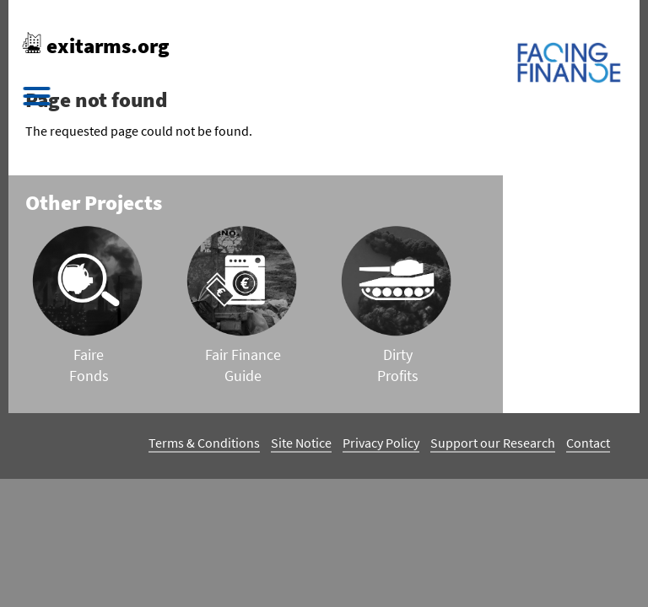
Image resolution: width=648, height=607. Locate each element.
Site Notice (301, 442)
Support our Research (492, 442)
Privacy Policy (381, 442)
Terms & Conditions (204, 442)
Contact (588, 442)
